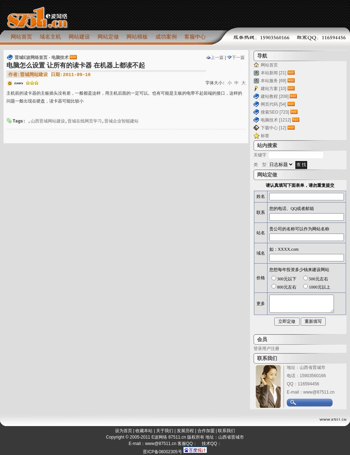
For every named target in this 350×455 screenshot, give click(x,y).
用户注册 (270, 348)
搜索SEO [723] (275, 112)
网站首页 (21, 37)
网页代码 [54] (273, 104)
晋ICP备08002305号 (162, 451)
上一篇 (215, 57)
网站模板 (137, 37)
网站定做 (108, 37)
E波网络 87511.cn (168, 437)
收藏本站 (143, 430)
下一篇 (236, 57)
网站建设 (79, 37)
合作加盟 (206, 430)
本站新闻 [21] (273, 72)
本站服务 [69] (273, 80)
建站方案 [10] (273, 88)
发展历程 (185, 430)
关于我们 (164, 430)
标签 (265, 135)
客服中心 (195, 37)
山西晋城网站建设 (48, 121)
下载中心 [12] (273, 127)
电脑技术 (60, 57)
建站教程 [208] (275, 96)
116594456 (308, 383)
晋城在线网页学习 (85, 121)
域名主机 (50, 37)
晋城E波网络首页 (31, 57)
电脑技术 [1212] (276, 120)
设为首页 (123, 430)
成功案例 (166, 37)
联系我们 (226, 430)
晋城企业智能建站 (121, 121)
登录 (258, 348)
